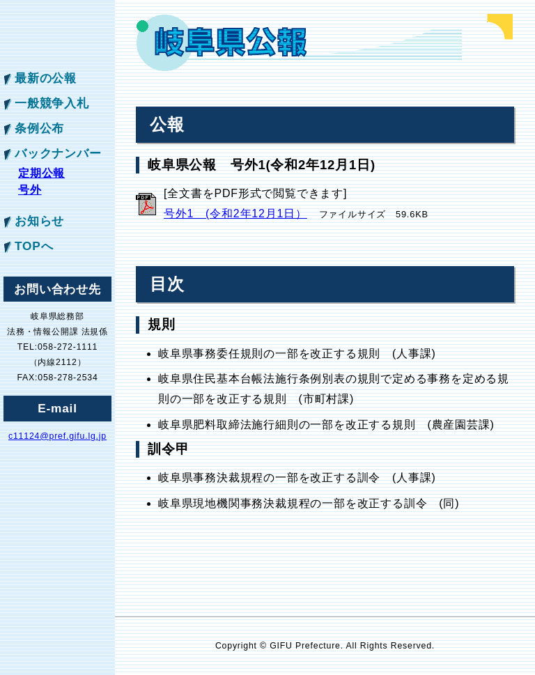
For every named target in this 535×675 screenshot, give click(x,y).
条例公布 (39, 128)
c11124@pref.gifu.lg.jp (57, 436)
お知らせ (39, 221)
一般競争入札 (52, 103)
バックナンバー (58, 153)
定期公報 (41, 173)
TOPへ (34, 246)
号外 (30, 190)
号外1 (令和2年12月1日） (235, 213)
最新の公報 (46, 78)
